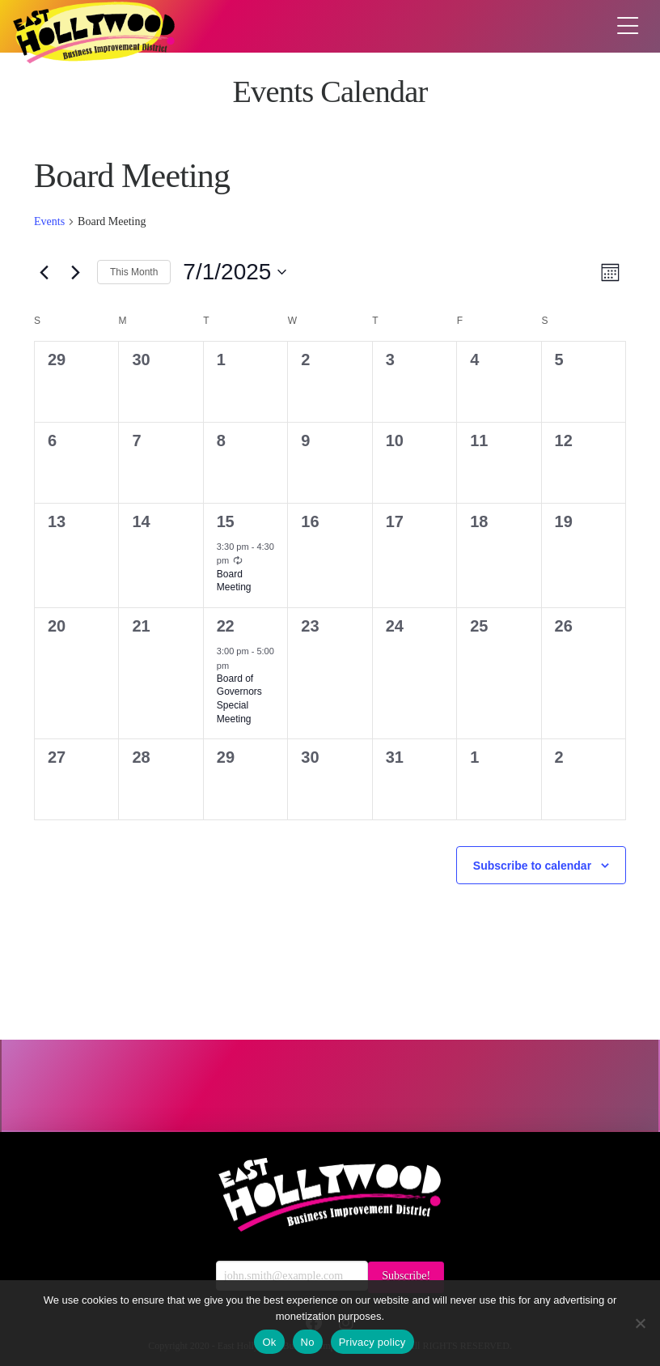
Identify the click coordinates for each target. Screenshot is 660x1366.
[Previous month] (43, 272)
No (308, 1342)
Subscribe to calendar (532, 865)
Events (49, 221)
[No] (640, 1323)
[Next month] (75, 272)
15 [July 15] (225, 521)
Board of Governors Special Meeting (239, 699)
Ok (269, 1342)
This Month (134, 272)
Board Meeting (234, 581)
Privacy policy (372, 1342)
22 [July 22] (225, 626)
